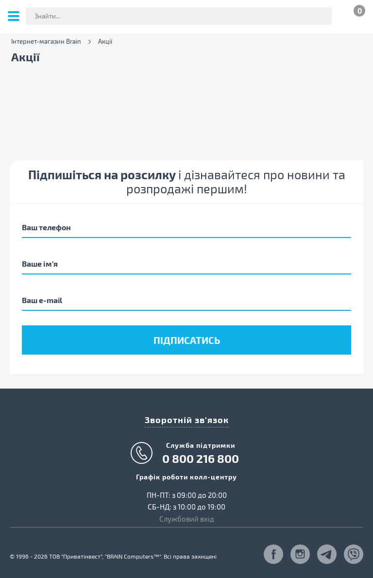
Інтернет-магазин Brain (46, 41)
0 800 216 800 (200, 458)
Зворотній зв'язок (187, 419)
